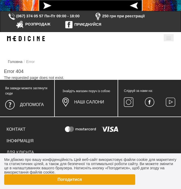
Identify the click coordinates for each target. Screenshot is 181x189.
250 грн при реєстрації (119, 16)
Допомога (32, 104)
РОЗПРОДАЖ (32, 24)
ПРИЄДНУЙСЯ (83, 24)
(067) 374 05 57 (25, 16)
